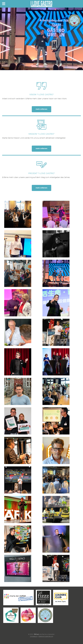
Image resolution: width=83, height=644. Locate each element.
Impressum (34, 636)
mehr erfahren (41, 109)
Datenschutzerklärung (45, 636)
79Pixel (36, 634)
